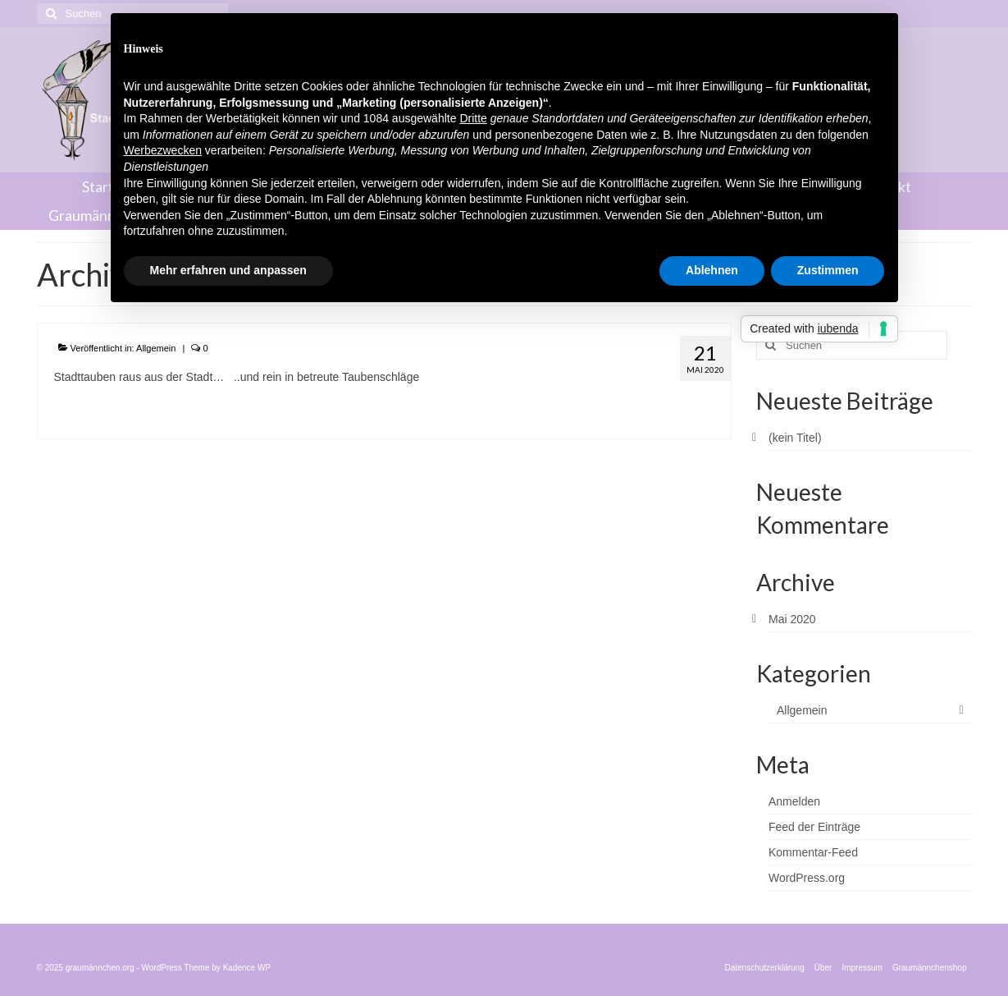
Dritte (472, 118)
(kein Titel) (795, 437)
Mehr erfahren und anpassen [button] (228, 270)
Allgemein (156, 348)
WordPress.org (807, 877)
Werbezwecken (163, 150)
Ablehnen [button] (712, 270)
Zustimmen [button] (828, 270)
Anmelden (794, 801)
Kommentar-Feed (813, 852)
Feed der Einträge (814, 826)
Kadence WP (247, 967)
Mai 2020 (792, 619)
